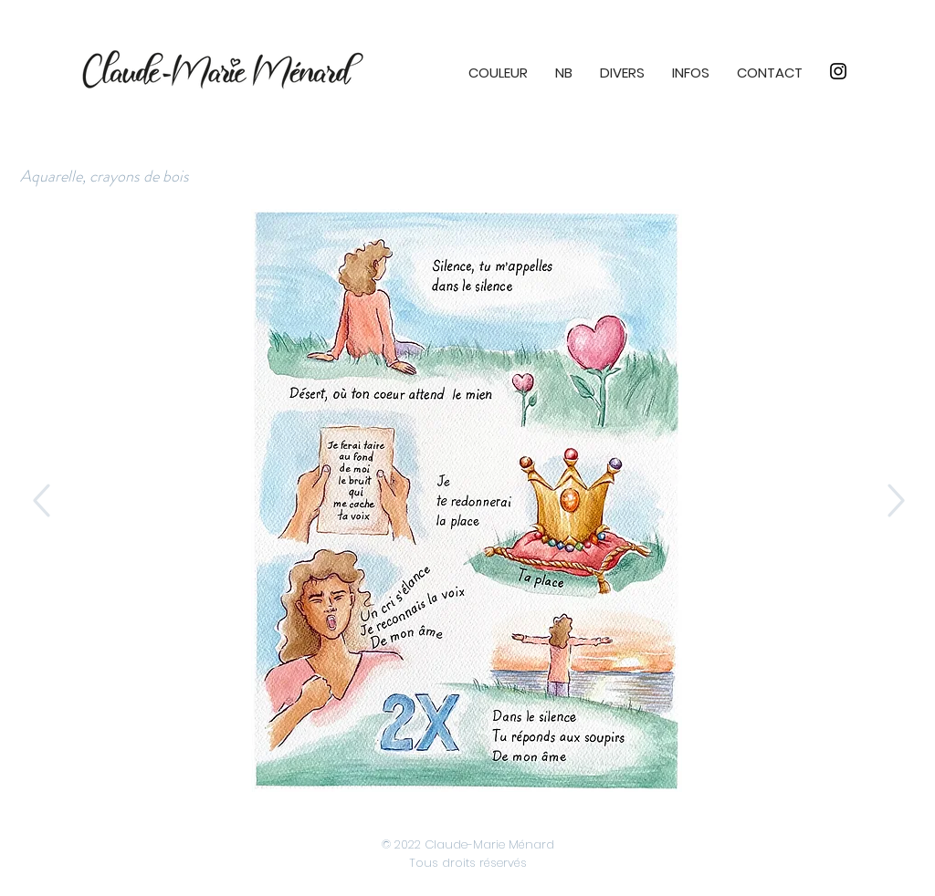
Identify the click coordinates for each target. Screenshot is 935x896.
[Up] (40, 500)
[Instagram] (838, 71)
